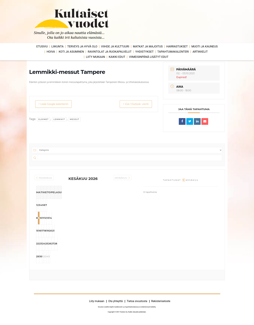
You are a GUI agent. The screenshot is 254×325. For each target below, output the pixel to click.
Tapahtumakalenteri (173, 51)
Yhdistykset (144, 51)
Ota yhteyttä (115, 305)
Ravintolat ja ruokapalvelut (109, 51)
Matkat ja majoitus (148, 46)
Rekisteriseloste (160, 305)
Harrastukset (177, 46)
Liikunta (57, 46)
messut (74, 119)
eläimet (43, 119)
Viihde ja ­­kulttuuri (115, 46)
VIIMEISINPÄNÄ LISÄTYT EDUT (148, 56)
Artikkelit (200, 51)
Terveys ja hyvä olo (82, 46)
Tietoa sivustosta (137, 305)
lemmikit (59, 119)
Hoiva (51, 51)
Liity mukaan (95, 56)
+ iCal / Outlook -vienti (133, 104)
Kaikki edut (117, 56)
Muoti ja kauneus (204, 46)
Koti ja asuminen (71, 51)
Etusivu (42, 46)
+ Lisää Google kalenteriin (56, 104)
